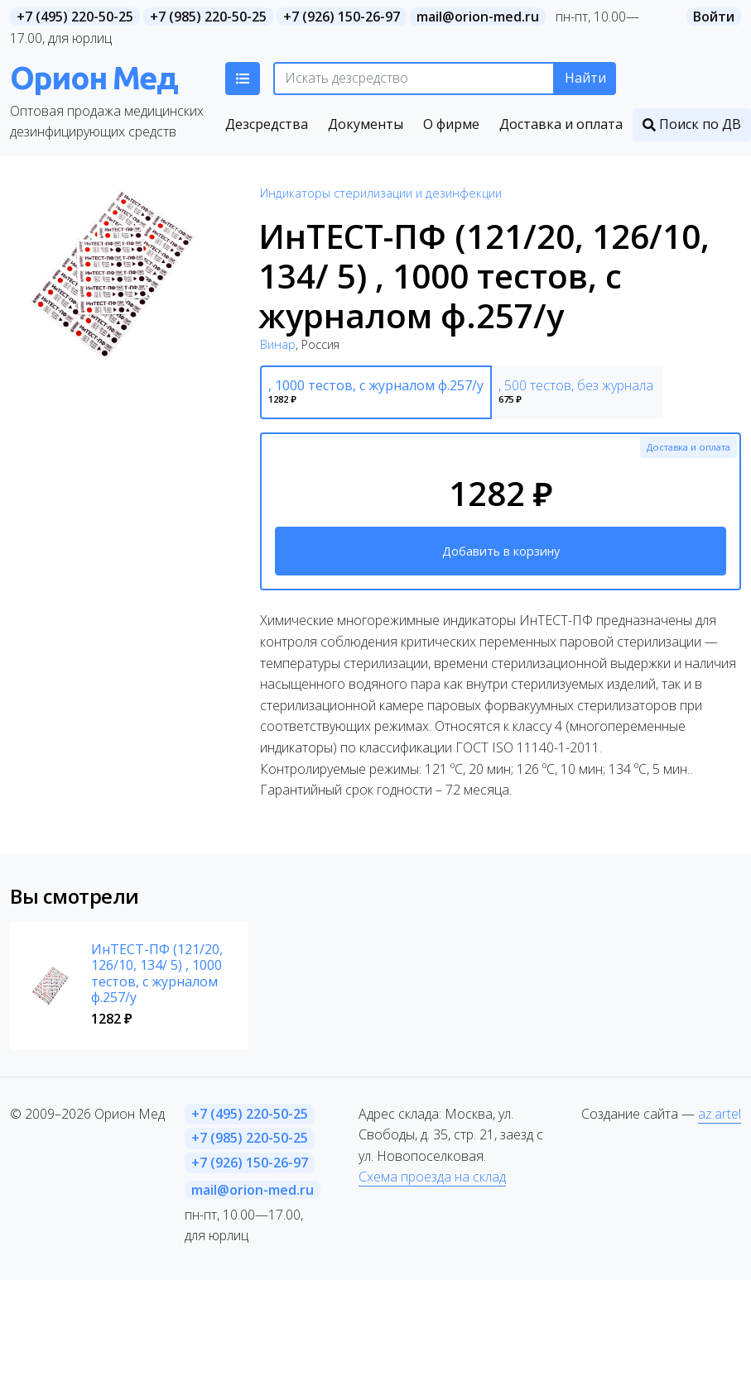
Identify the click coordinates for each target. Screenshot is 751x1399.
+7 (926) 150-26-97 (341, 16)
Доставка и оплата (688, 447)
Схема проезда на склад (432, 1176)
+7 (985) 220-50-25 (208, 16)
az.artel (719, 1114)
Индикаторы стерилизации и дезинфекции (381, 193)
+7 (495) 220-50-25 (75, 16)
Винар (278, 344)
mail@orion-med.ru (477, 16)
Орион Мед (93, 77)
